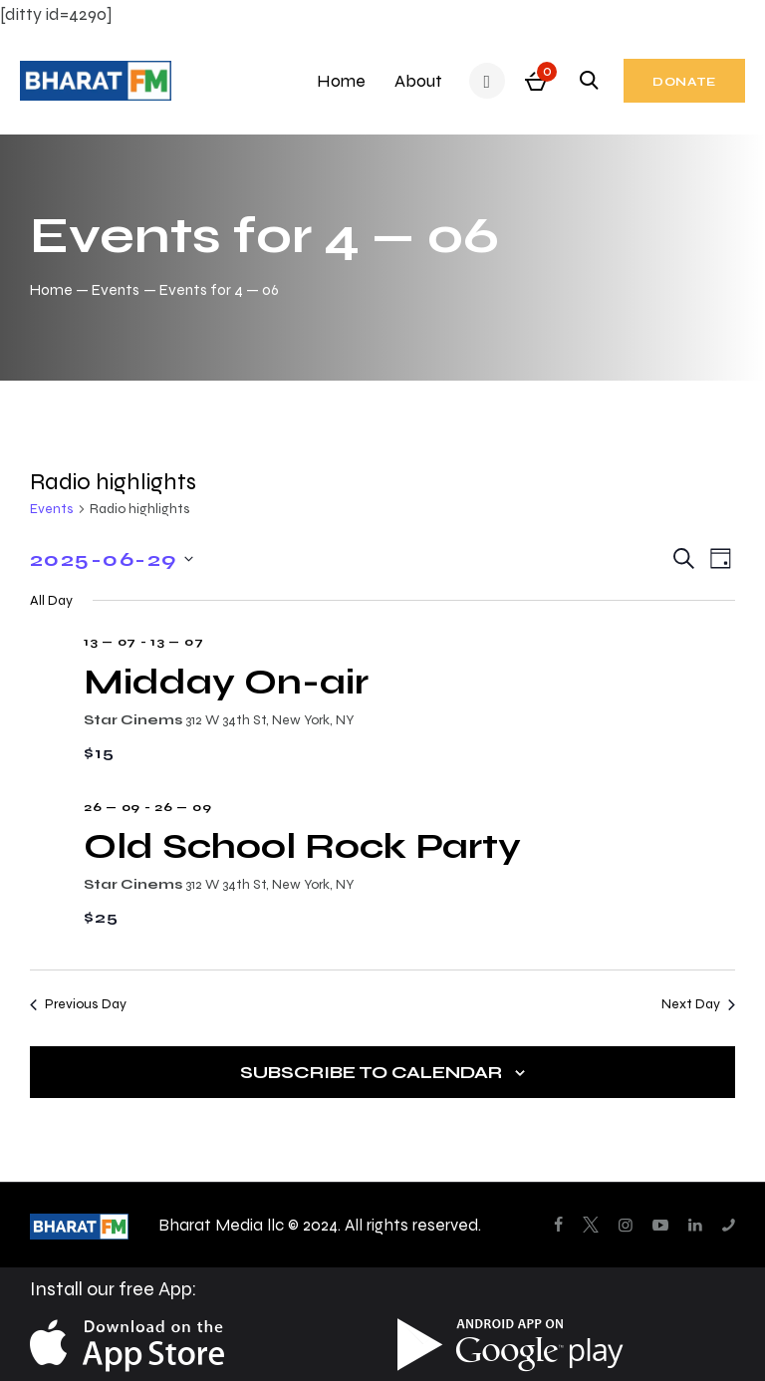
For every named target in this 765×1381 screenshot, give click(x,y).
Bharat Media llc (221, 1225)
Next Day (698, 1003)
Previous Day (78, 1003)
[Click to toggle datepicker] (111, 559)
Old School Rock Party (302, 845)
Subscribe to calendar (371, 1071)
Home (51, 289)
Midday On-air (226, 681)
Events (115, 289)
